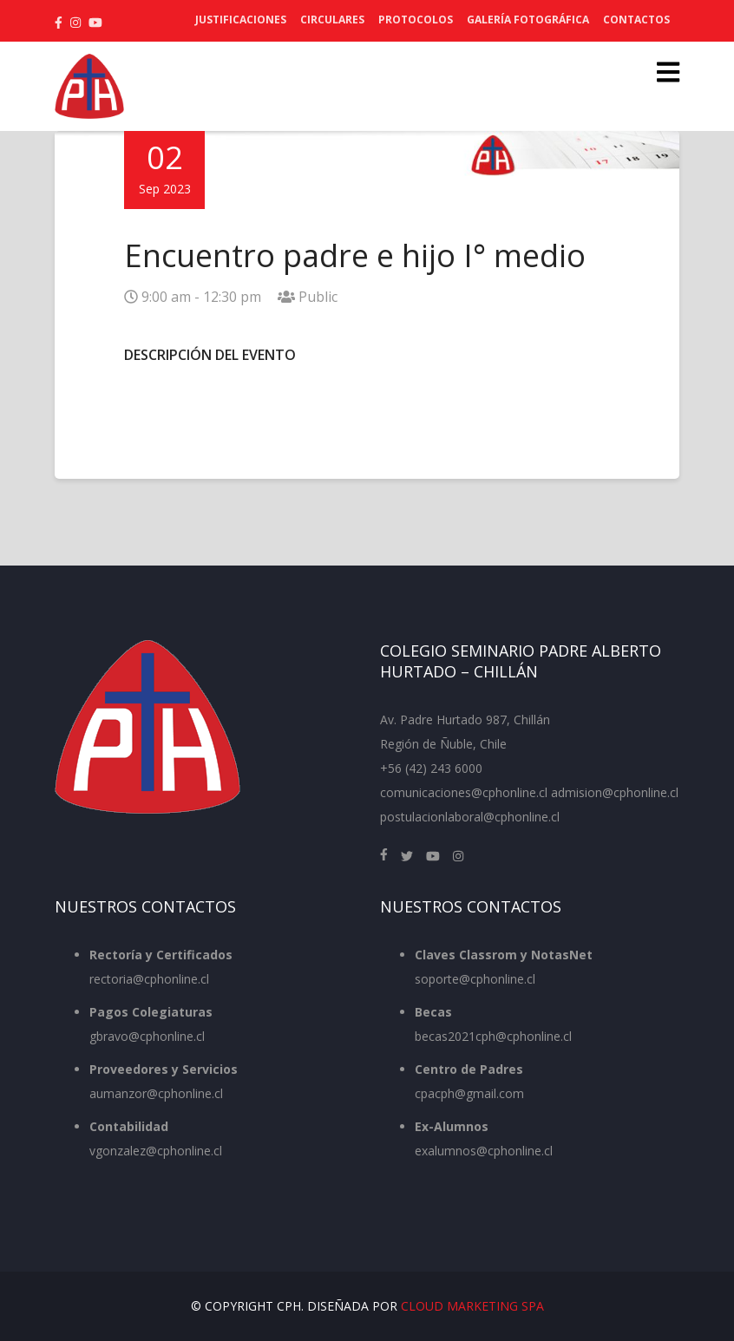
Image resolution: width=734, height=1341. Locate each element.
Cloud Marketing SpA (472, 1306)
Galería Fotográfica (528, 19)
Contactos (636, 19)
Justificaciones (240, 19)
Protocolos (415, 19)
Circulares (332, 19)
